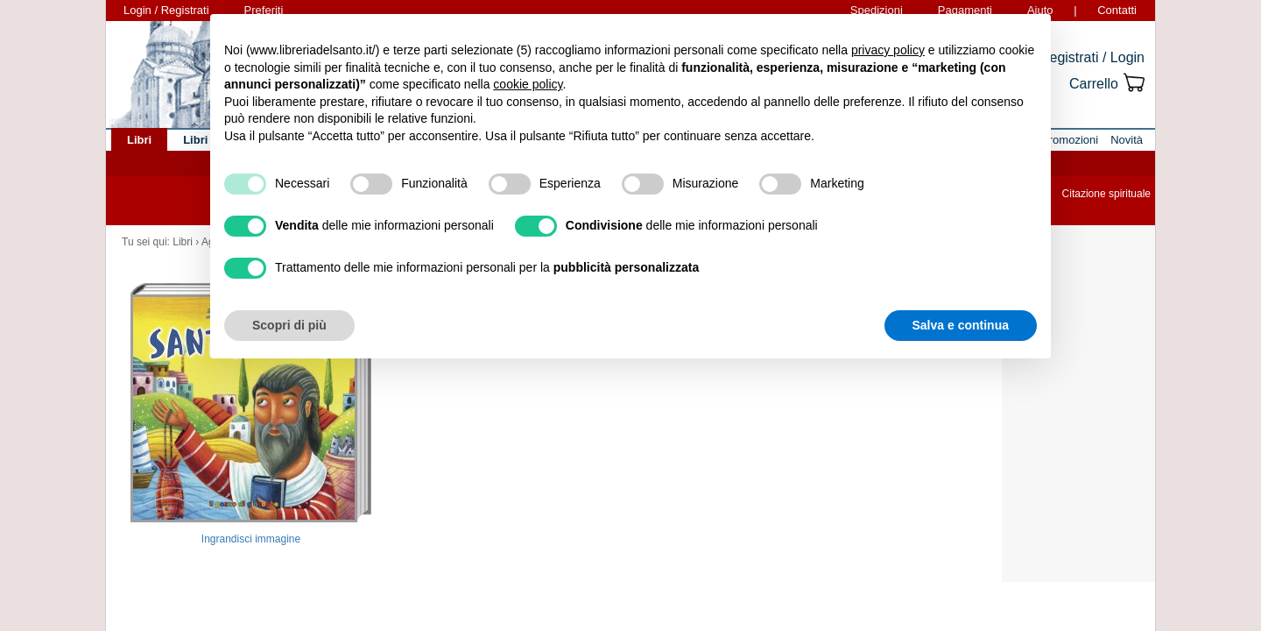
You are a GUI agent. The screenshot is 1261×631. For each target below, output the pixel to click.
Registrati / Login (1092, 57)
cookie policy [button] (527, 84)
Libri (183, 242)
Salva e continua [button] (960, 325)
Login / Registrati (166, 10)
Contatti (1117, 10)
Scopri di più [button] (289, 325)
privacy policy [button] (888, 50)
